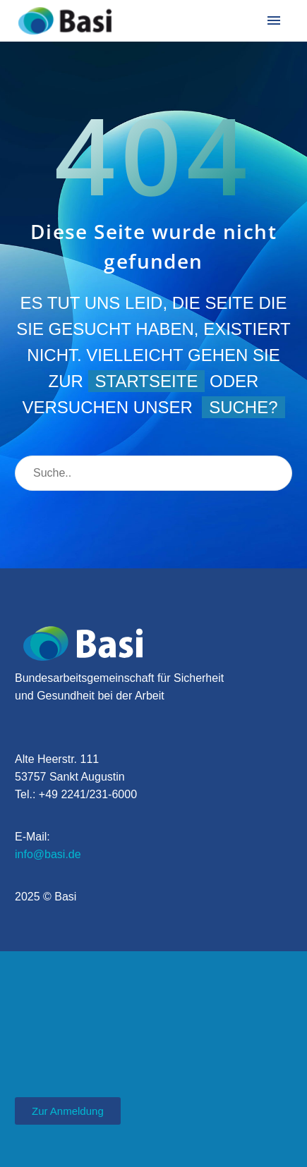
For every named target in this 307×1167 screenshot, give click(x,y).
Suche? (243, 407)
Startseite (146, 381)
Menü (273, 20)
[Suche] (153, 473)
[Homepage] (65, 21)
